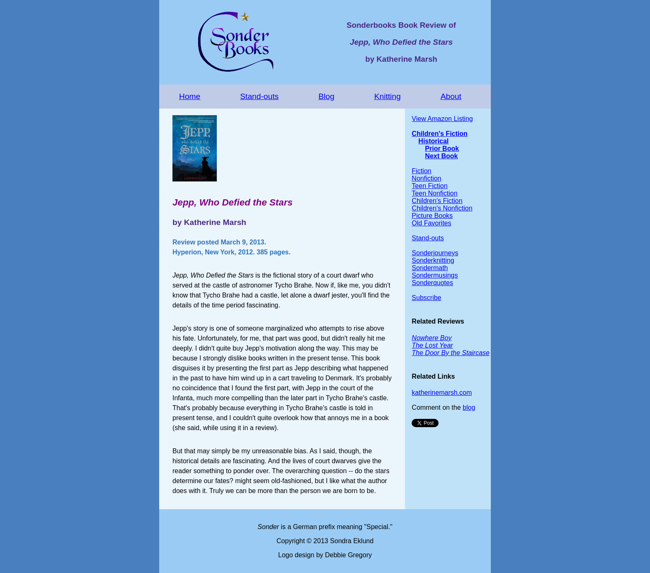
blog (469, 407)
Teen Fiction (429, 185)
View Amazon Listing (442, 118)
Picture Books (432, 215)
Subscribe (426, 297)
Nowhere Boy (431, 337)
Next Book (441, 156)
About (451, 96)
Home (189, 96)
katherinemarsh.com (442, 392)
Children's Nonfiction (442, 208)
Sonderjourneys (435, 252)
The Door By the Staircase (451, 352)
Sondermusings (435, 275)
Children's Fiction (439, 133)
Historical (433, 141)
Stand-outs (259, 96)
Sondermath (430, 267)
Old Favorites (431, 223)
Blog (326, 96)
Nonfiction (426, 178)
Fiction (421, 170)
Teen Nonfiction (434, 193)
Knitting (387, 96)
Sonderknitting (433, 260)
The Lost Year (432, 345)
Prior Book (442, 148)
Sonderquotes (432, 282)
